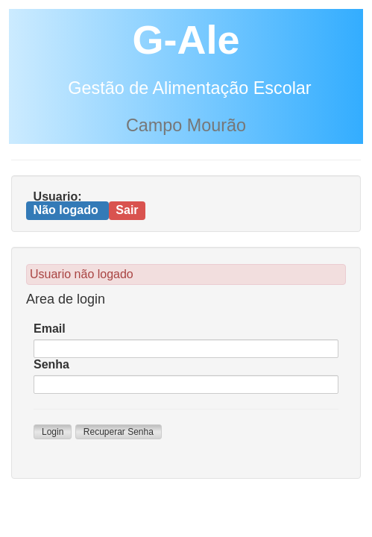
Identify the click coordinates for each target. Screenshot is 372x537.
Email (50, 328)
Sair (127, 210)
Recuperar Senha (118, 432)
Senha (51, 364)
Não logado (68, 210)
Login (52, 432)
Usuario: (58, 196)
